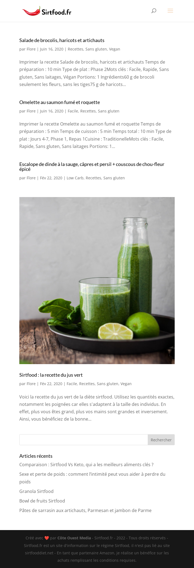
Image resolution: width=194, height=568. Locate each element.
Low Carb (75, 177)
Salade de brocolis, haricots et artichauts (61, 40)
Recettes (75, 49)
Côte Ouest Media (74, 537)
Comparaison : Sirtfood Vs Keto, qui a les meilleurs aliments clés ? (86, 465)
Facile (73, 111)
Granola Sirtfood (36, 491)
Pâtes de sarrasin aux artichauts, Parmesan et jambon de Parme (85, 510)
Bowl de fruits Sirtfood (42, 501)
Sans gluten (96, 49)
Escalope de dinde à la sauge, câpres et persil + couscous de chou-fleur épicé (91, 166)
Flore (31, 49)
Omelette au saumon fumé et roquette (59, 102)
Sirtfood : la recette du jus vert (51, 375)
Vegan (114, 49)
